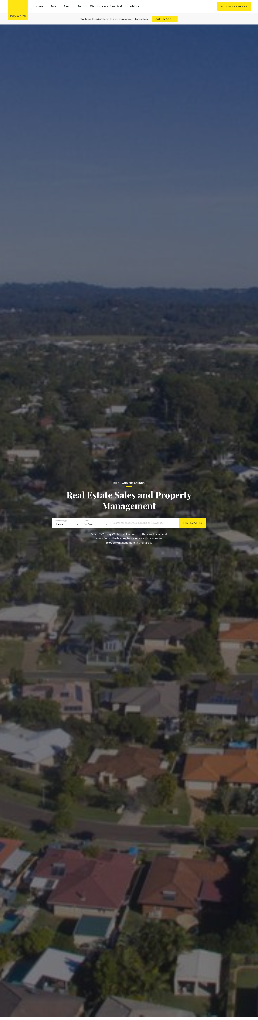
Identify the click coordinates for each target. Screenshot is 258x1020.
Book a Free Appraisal (234, 6)
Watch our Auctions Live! (106, 6)
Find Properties (192, 523)
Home (39, 6)
